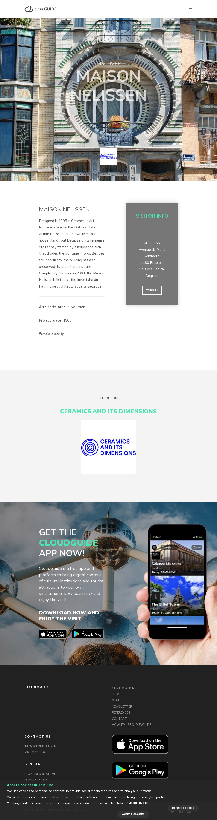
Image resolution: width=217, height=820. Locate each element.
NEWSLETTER (122, 707)
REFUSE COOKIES (183, 808)
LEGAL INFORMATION (39, 774)
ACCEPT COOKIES (133, 814)
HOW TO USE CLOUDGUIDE (131, 725)
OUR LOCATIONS (124, 688)
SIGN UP (117, 700)
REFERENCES (121, 713)
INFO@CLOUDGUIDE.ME (41, 746)
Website (152, 290)
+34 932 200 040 (36, 752)
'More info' (137, 803)
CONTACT (119, 719)
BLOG (116, 694)
